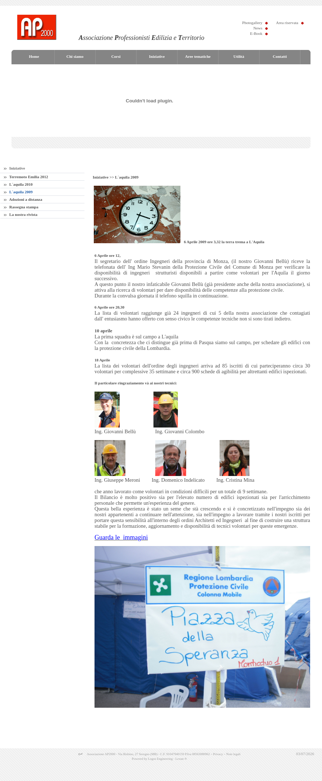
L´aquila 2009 (18, 192)
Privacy (218, 754)
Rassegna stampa (21, 207)
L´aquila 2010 (18, 184)
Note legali (233, 754)
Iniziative (14, 168)
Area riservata (287, 22)
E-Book (256, 33)
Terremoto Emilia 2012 (26, 177)
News (257, 28)
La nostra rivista (20, 214)
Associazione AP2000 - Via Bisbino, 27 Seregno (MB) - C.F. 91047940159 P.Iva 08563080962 (148, 754)
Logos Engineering (160, 759)
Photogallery (252, 22)
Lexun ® (181, 759)
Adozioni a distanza (23, 199)
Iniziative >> (104, 177)
